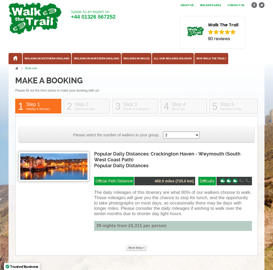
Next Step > (136, 247)
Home (16, 68)
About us (187, 5)
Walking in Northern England (96, 58)
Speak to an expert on (93, 15)
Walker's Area (210, 5)
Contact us (236, 5)
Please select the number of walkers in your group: (116, 135)
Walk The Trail (35, 18)
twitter (261, 5)
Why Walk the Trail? (211, 58)
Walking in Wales (136, 58)
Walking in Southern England (47, 58)
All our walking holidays (173, 58)
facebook (254, 5)
